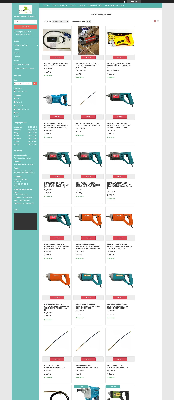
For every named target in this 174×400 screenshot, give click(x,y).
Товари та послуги (21, 45)
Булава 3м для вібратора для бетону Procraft (85, 362)
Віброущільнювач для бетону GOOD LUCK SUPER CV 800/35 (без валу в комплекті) (115, 185)
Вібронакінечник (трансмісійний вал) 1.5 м (55, 303)
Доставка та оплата (21, 64)
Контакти (82, 5)
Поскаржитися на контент (87, 398)
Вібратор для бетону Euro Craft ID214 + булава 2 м (56, 63)
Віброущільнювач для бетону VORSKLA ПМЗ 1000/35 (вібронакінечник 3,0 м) (85, 185)
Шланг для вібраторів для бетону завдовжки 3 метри (55, 124)
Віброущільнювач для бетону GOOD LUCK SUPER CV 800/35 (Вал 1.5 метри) (144, 184)
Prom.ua (97, 394)
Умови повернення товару (24, 68)
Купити (56, 55)
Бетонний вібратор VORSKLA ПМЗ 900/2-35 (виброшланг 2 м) (142, 358)
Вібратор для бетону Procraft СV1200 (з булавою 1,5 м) (53, 363)
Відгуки (16, 60)
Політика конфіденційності (105, 398)
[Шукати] (34, 22)
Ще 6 (17, 116)
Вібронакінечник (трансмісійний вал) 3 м (143, 243)
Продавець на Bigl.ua (87, 396)
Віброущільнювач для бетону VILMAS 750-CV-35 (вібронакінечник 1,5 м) (114, 243)
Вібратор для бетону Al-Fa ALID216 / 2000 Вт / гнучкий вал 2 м (115, 358)
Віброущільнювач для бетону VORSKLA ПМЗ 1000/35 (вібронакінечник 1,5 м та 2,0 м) (55, 185)
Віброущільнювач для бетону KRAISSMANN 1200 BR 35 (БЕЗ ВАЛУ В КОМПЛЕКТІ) (144, 65)
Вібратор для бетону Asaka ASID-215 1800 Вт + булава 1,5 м (114, 64)
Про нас (17, 57)
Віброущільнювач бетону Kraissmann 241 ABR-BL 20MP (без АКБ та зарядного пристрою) (144, 304)
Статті (16, 53)
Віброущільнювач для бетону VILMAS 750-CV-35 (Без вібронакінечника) (84, 243)
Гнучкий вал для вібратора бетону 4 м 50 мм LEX (116, 303)
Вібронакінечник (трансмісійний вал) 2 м (84, 303)
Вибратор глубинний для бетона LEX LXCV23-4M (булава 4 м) (85, 64)
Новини (17, 49)
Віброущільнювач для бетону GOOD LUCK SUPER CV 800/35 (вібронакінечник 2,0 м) (56, 244)
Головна (46, 5)
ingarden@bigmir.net (21, 194)
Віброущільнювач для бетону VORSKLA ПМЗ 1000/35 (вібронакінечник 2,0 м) (144, 125)
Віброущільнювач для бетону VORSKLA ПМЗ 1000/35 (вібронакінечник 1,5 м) (114, 125)
